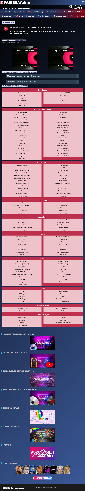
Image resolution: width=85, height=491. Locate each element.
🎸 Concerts (6, 12)
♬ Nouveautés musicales (73, 12)
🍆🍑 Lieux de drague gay (24, 16)
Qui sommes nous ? (41, 487)
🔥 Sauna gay (6, 16)
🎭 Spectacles (19, 12)
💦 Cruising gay (43, 16)
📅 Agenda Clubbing (35, 12)
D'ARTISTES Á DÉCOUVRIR (42, 478)
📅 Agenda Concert (53, 12)
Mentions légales (51, 487)
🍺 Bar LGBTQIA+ (60, 16)
